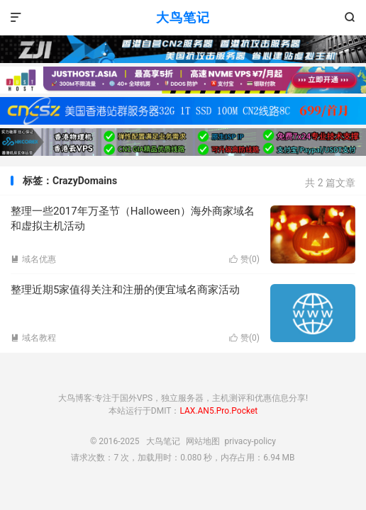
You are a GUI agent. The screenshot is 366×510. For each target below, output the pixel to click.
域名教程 (33, 338)
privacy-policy (250, 441)
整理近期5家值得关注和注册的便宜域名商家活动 (125, 289)
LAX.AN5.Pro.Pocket (218, 411)
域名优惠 (33, 259)
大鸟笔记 (183, 17)
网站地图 (203, 441)
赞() (244, 259)
